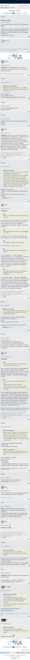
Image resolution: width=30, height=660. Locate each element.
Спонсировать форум (14, 54)
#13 (1, 477)
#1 (1, 22)
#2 (1, 65)
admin (6, 550)
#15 (1, 506)
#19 (1, 590)
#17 (1, 546)
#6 (1, 133)
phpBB (12, 655)
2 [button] (15, 13)
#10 (1, 337)
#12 (1, 426)
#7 (1, 166)
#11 (1, 356)
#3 (1, 82)
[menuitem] (2, 5)
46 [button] (23, 13)
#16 (1, 525)
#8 (1, 208)
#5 (1, 118)
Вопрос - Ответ (15, 10)
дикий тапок (8, 86)
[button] (11, 13)
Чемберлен (7, 594)
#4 (1, 106)
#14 (1, 490)
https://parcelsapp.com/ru (7, 610)
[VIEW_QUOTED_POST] (16, 86)
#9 (1, 305)
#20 (1, 623)
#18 (1, 573)
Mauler (6, 170)
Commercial (7, 40)
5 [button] (20, 13)
